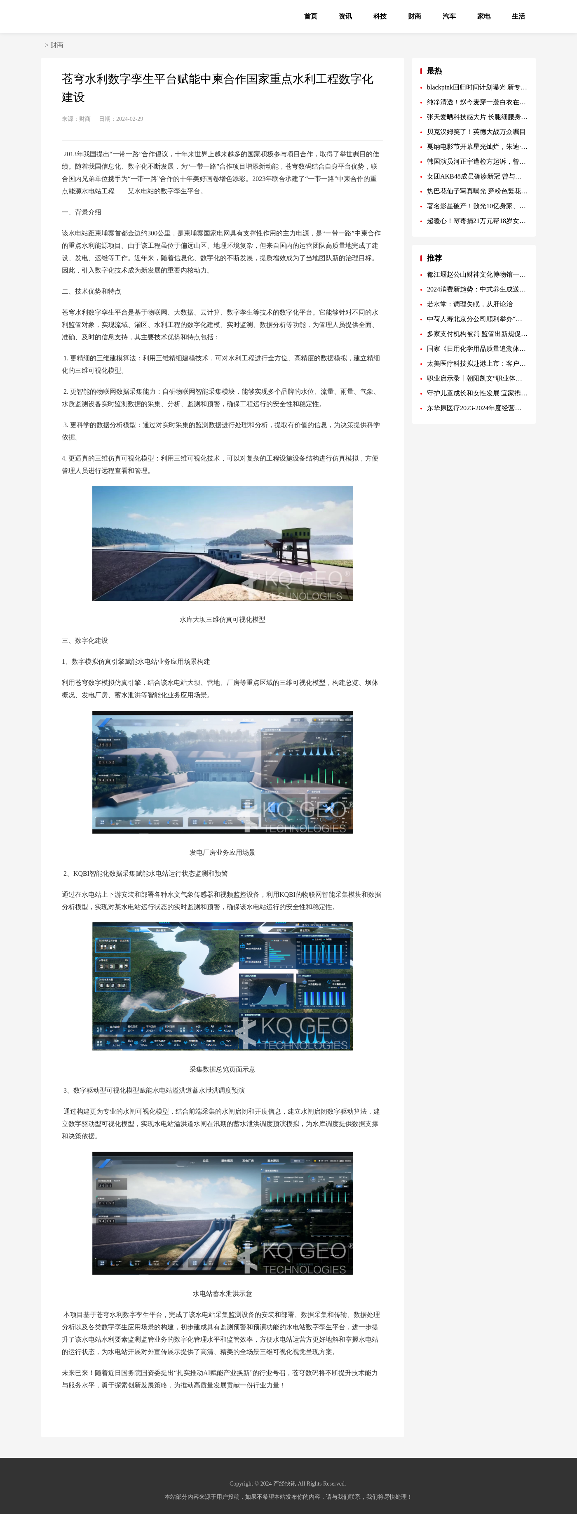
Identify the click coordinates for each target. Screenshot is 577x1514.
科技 (380, 16)
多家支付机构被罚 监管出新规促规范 (477, 333)
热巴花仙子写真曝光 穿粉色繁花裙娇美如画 (477, 191)
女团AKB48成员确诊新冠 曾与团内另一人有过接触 (477, 176)
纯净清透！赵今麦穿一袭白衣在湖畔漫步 (477, 102)
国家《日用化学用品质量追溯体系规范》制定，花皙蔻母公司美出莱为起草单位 (477, 348)
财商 (414, 16)
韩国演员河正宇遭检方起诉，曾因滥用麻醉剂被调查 (477, 161)
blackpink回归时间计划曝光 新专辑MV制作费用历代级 (477, 87)
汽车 (449, 16)
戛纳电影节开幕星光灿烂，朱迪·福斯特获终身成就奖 (477, 146)
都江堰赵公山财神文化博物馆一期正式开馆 (477, 274)
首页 (310, 16)
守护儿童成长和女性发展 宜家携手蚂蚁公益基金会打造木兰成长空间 (477, 393)
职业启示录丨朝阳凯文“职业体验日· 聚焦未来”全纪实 (477, 378)
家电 (483, 16)
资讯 (345, 16)
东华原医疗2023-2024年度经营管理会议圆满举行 (477, 407)
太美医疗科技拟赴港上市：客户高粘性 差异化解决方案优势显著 (477, 363)
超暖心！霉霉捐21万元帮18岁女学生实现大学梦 (477, 220)
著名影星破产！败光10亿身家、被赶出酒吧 (477, 205)
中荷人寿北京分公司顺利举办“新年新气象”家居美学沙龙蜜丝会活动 (477, 318)
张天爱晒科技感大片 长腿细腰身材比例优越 (477, 116)
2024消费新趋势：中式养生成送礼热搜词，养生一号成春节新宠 (477, 289)
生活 (518, 16)
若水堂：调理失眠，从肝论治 (470, 304)
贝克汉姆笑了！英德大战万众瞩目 (476, 131)
